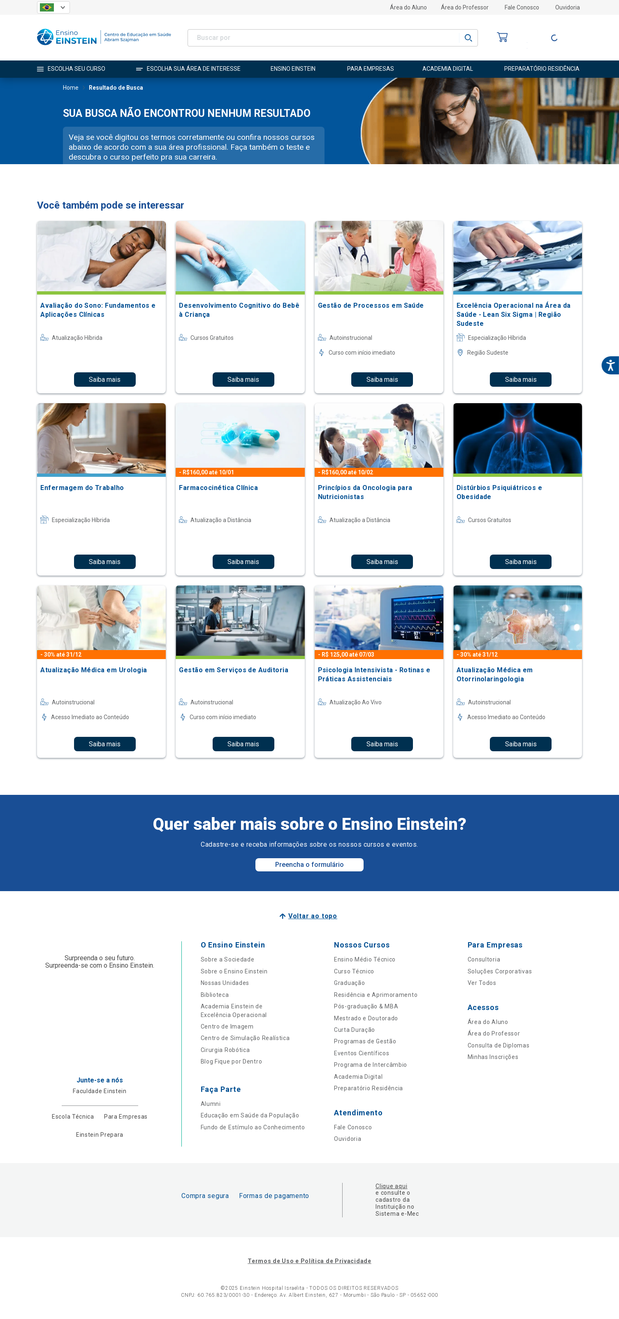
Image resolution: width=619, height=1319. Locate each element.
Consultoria (484, 959)
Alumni (211, 1104)
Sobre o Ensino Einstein (234, 971)
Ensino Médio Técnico (365, 959)
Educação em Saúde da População (250, 1115)
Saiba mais (105, 379)
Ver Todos (482, 983)
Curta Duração (354, 1029)
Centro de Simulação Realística (245, 1038)
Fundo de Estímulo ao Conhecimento (253, 1127)
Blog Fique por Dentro (231, 1061)
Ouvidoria (567, 7)
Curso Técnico (354, 971)
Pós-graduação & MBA (366, 1006)
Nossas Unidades (225, 983)
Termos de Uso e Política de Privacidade (309, 1261)
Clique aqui (391, 1186)
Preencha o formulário (309, 864)
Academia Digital (358, 1076)
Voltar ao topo (312, 916)
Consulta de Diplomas (499, 1045)
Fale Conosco (522, 7)
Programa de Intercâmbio (370, 1064)
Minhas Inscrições (493, 1057)
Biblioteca (215, 995)
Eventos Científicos (361, 1053)
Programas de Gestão (365, 1041)
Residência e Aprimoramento (375, 995)
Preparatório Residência (368, 1088)
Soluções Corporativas (500, 971)
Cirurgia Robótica (225, 1050)
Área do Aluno (408, 7)
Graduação (349, 983)
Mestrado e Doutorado (366, 1018)
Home (71, 88)
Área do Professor (465, 7)
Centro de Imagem (227, 1026)
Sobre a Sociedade (228, 959)
